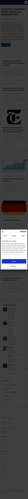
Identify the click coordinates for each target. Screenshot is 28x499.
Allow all (14, 261)
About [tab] (23, 235)
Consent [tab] (5, 235)
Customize (14, 266)
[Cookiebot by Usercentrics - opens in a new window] (20, 232)
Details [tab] (14, 235)
